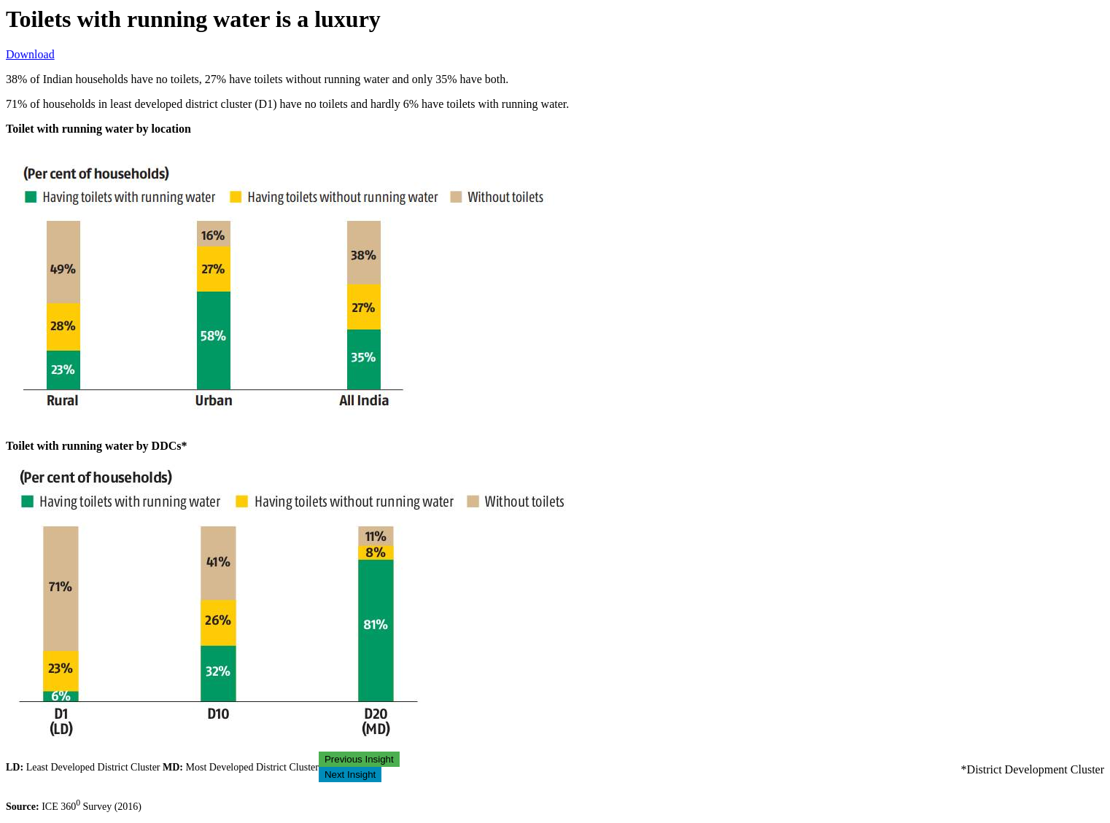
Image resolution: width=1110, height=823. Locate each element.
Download (30, 54)
